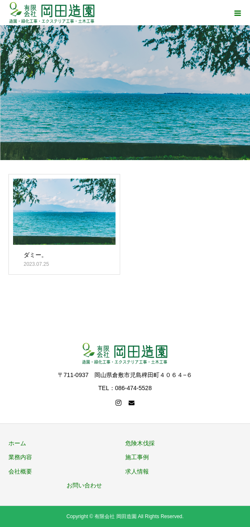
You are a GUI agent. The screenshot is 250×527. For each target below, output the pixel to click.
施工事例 (137, 457)
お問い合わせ (84, 485)
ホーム (17, 443)
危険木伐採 (140, 443)
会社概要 (20, 471)
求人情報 (137, 471)
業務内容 (20, 457)
